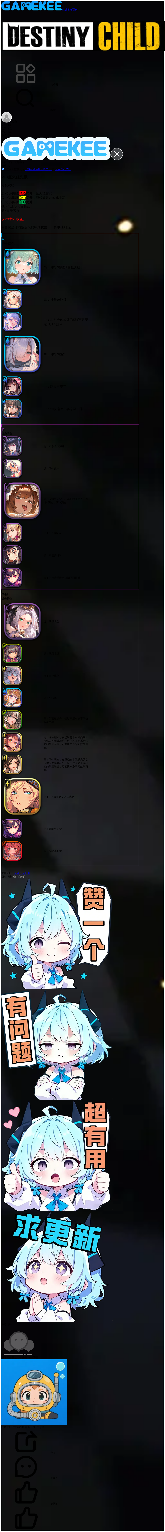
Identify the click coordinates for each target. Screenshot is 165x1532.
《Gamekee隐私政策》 (38, 169)
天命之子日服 (22, 873)
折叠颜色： (9, 243)
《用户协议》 (63, 169)
